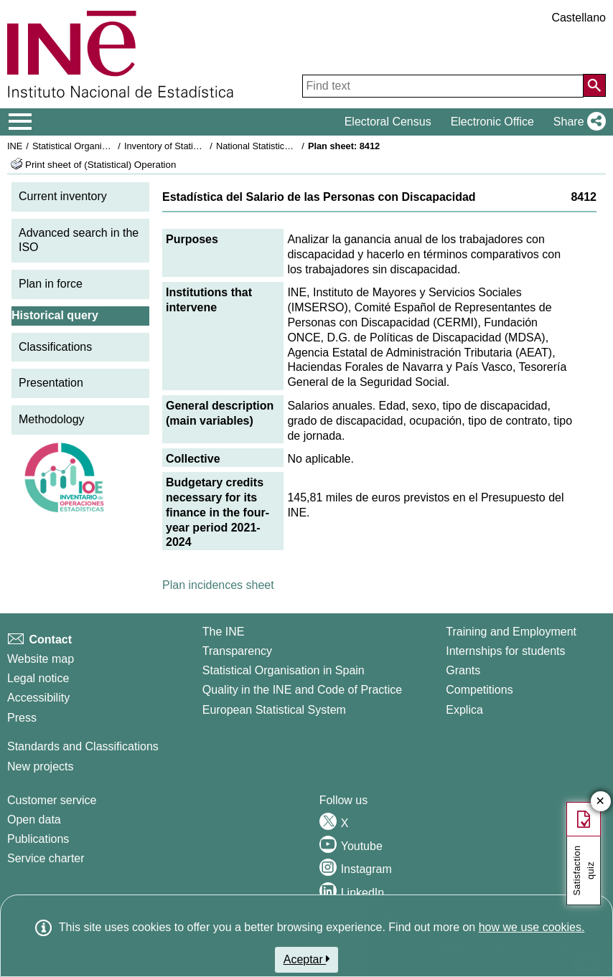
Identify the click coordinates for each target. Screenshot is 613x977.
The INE (223, 632)
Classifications (55, 347)
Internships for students (505, 651)
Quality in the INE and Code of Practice (302, 690)
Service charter (46, 858)
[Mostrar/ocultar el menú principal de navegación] (20, 122)
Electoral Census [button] (388, 121)
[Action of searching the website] (594, 85)
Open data (34, 819)
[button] (577, 122)
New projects (40, 766)
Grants (463, 670)
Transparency (237, 651)
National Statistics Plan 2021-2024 (286, 146)
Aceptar (307, 959)
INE (14, 146)
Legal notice (38, 678)
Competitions (479, 690)
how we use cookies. (532, 927)
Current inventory (63, 196)
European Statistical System (274, 710)
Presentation (51, 383)
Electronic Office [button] (492, 121)
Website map (40, 659)
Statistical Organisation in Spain (97, 146)
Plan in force (51, 284)
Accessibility (38, 698)
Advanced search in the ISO (79, 240)
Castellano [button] (578, 17)
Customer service (51, 800)
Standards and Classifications (83, 746)
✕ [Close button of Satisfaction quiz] (600, 801)
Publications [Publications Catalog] (38, 839)
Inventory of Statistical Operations (192, 146)
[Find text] (443, 86)
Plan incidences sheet (218, 585)
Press (22, 718)
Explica (464, 710)
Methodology (52, 419)
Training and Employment (511, 632)
